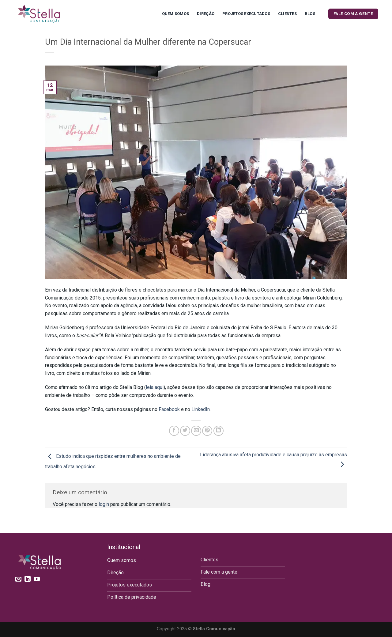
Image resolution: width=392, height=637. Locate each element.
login (104, 504)
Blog (310, 13)
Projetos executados (246, 13)
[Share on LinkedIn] (218, 431)
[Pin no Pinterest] (207, 431)
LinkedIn (200, 409)
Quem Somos (175, 13)
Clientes (287, 13)
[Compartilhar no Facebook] (174, 431)
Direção (205, 13)
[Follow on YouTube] (37, 579)
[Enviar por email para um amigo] (196, 431)
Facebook (169, 409)
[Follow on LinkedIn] (27, 579)
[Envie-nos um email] (18, 579)
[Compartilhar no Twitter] (185, 431)
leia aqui (155, 387)
